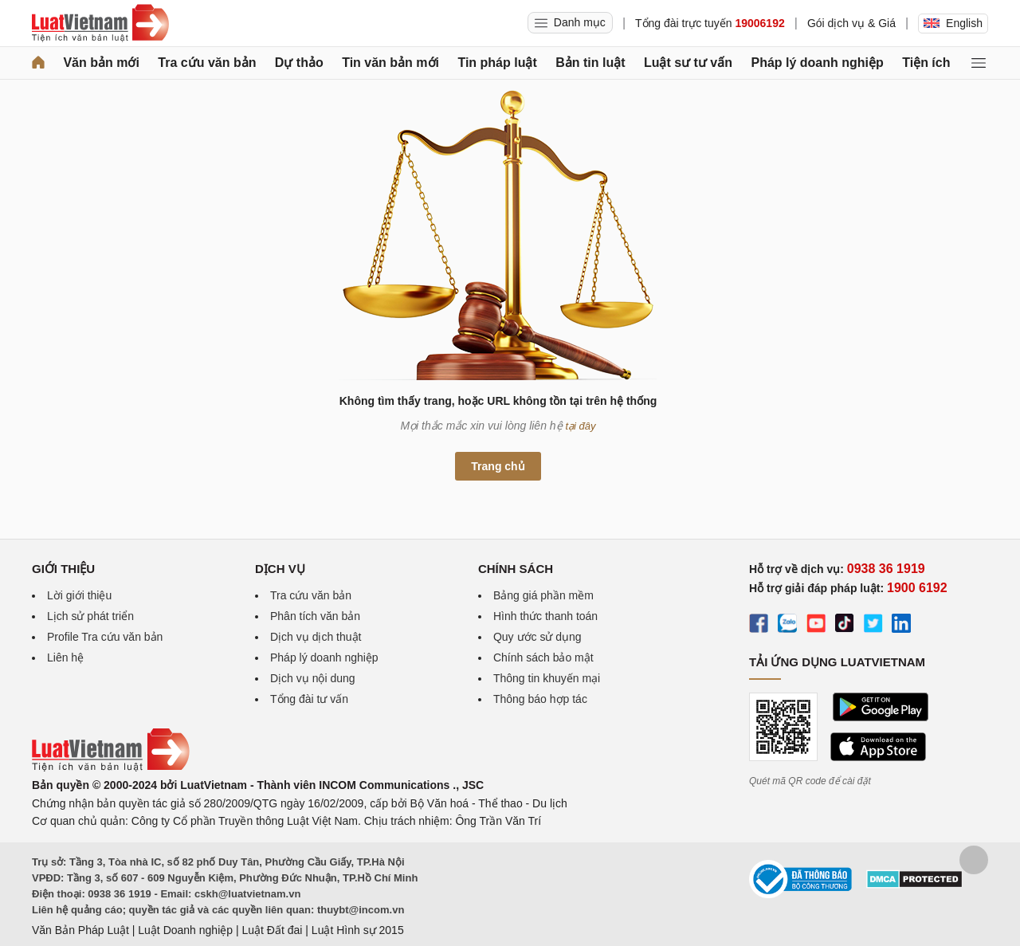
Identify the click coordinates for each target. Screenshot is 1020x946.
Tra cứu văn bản (207, 62)
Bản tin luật (590, 62)
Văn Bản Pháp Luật (80, 930)
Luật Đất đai (271, 930)
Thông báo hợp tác (540, 699)
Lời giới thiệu (79, 595)
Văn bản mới (101, 62)
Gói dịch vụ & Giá (851, 23)
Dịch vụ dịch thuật (316, 636)
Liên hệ (65, 657)
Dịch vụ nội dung (312, 678)
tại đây (581, 426)
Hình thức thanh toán (545, 616)
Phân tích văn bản (315, 616)
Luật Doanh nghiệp (185, 930)
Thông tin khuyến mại (546, 678)
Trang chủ (497, 466)
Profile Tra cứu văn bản (105, 636)
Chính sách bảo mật (543, 657)
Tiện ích (926, 62)
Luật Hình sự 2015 (358, 930)
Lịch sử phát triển (90, 616)
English (953, 23)
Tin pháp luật (496, 62)
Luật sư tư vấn (688, 62)
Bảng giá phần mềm (543, 595)
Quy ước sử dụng (537, 636)
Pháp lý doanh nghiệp (817, 62)
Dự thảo (299, 62)
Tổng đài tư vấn (309, 699)
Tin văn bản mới (390, 62)
